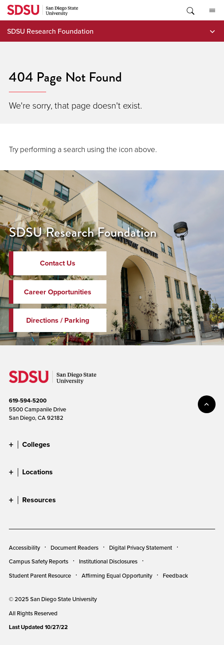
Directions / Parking (57, 320)
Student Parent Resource (40, 575)
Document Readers (74, 547)
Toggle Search (190, 10)
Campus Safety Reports (38, 561)
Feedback (175, 575)
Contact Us (57, 263)
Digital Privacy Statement (140, 547)
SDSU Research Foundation (50, 31)
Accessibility (24, 547)
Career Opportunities (57, 292)
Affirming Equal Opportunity (117, 575)
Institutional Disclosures (108, 561)
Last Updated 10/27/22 (38, 627)
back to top (207, 404)
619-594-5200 (28, 400)
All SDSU (212, 10)
